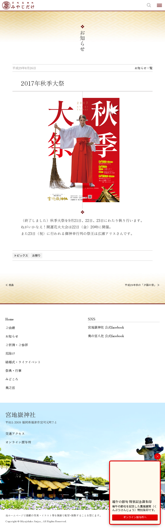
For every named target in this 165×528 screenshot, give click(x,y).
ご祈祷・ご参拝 (16, 345)
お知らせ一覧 (143, 68)
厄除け (10, 353)
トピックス (21, 255)
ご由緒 (10, 327)
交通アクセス (15, 433)
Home (9, 319)
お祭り (36, 255)
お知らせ (11, 336)
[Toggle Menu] (159, 5)
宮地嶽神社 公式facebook (106, 327)
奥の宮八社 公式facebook (106, 336)
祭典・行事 (13, 370)
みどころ (11, 379)
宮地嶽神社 (18, 5)
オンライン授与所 (18, 442)
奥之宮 (10, 387)
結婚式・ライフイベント (23, 362)
